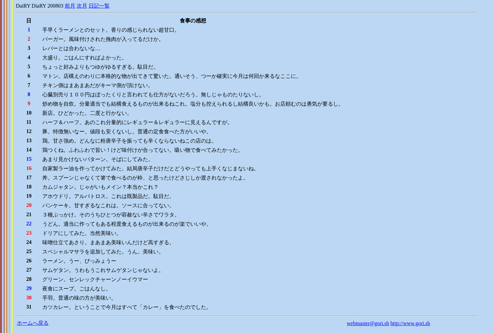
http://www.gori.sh (410, 323)
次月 (82, 6)
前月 (70, 6)
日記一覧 (99, 6)
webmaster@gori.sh (368, 323)
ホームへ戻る (33, 323)
